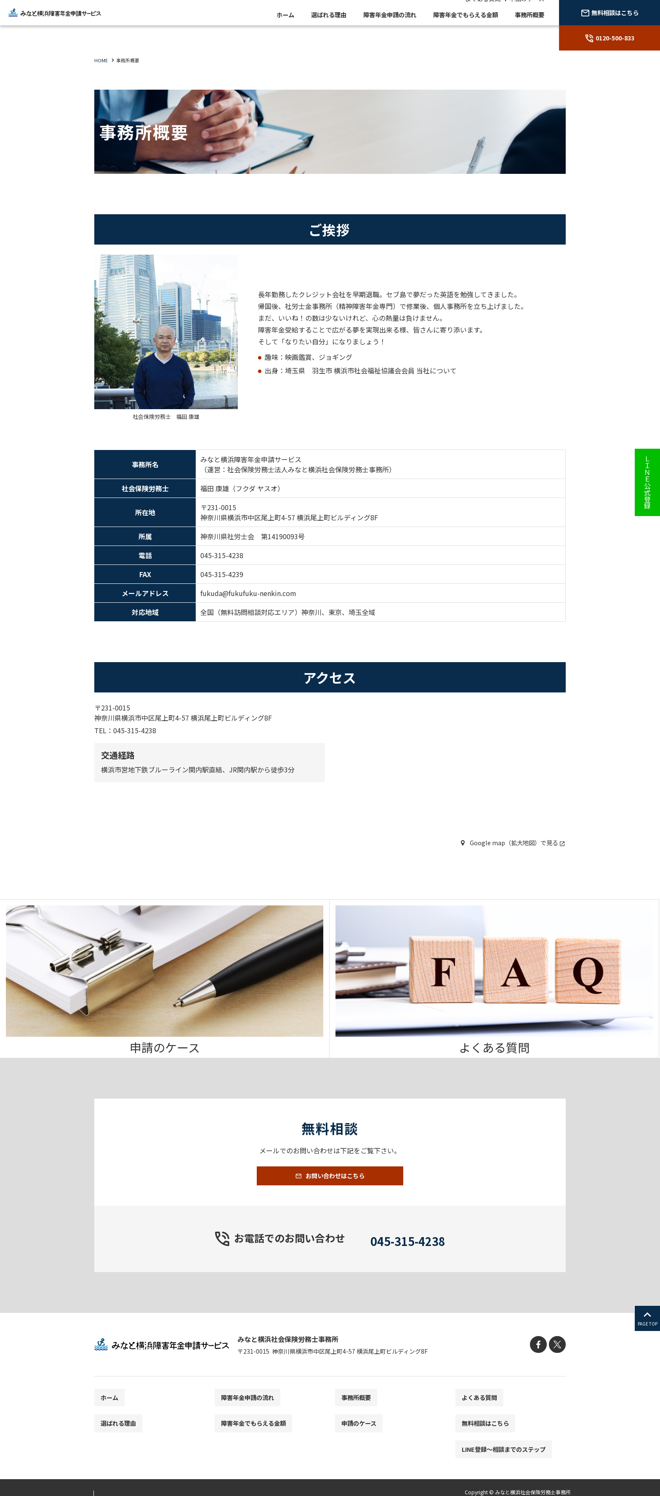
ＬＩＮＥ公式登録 (647, 482)
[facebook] (541, 1359)
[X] (558, 1359)
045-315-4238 (408, 1253)
